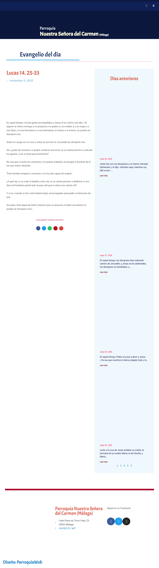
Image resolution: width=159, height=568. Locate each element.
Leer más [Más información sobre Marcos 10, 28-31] (104, 365)
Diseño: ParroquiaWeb (23, 563)
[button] (146, 5)
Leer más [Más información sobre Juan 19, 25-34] (104, 462)
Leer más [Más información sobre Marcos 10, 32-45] (104, 272)
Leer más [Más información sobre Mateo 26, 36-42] (104, 176)
